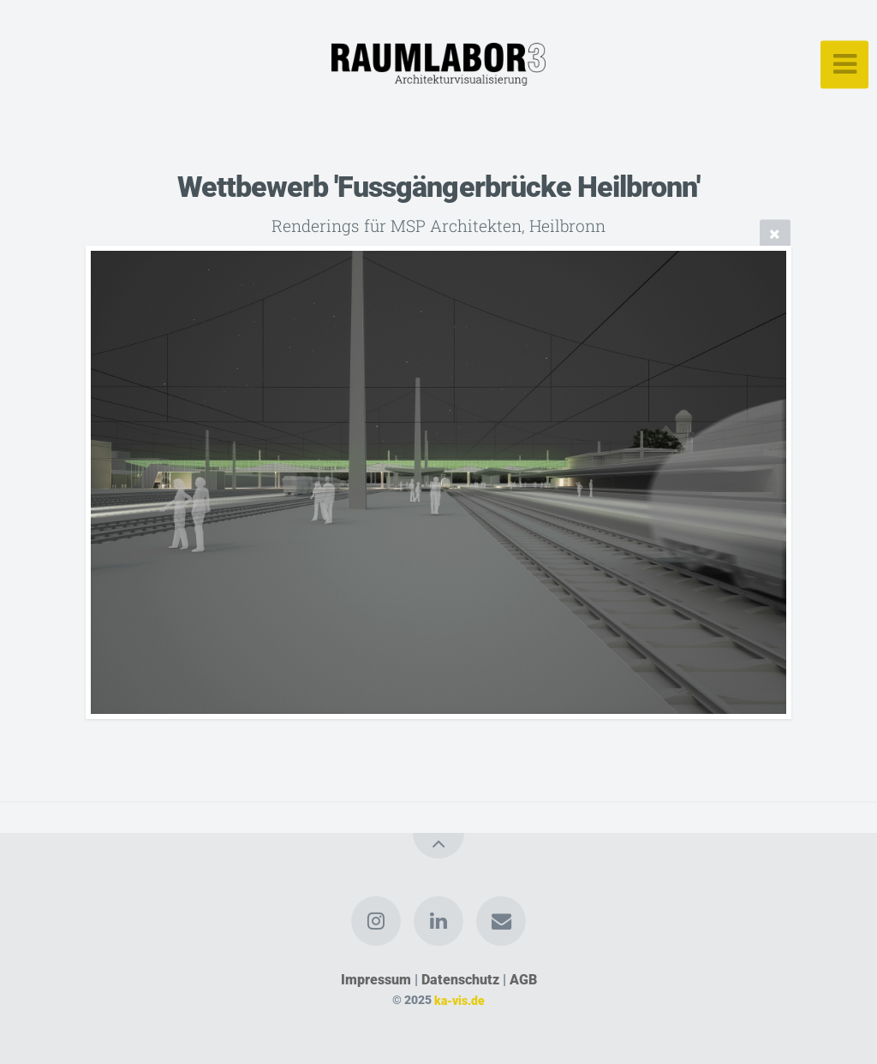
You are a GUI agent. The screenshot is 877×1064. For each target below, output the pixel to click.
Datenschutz (460, 980)
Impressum (376, 980)
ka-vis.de (459, 1000)
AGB (523, 980)
